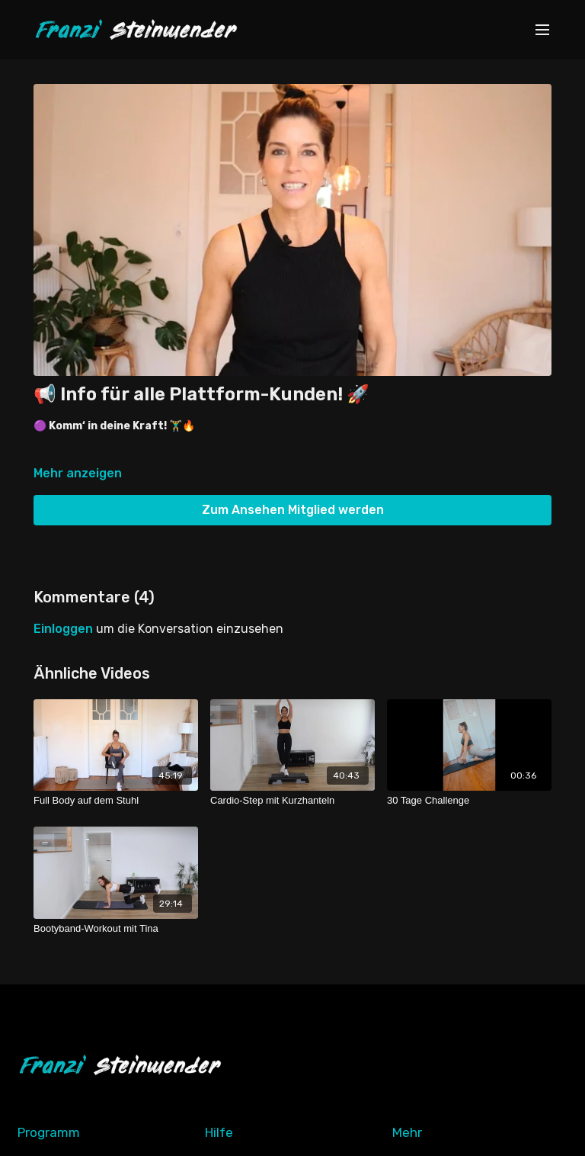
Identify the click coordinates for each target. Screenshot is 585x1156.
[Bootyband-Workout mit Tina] (116, 928)
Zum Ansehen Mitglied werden (293, 510)
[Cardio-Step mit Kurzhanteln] (292, 800)
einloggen (63, 628)
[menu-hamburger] (542, 30)
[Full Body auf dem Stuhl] (116, 800)
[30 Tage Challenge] (469, 800)
